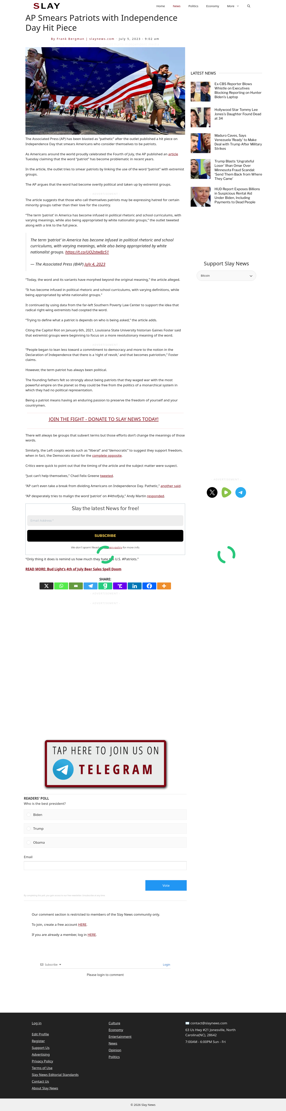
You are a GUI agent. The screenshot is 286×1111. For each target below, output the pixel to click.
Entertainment (120, 1036)
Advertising (41, 1054)
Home (161, 6)
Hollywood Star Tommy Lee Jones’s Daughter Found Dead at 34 (237, 114)
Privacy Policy (42, 1061)
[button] (248, 6)
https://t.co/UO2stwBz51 (87, 252)
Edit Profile (40, 1034)
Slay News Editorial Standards (55, 1074)
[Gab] (105, 585)
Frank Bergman (71, 39)
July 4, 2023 (95, 264)
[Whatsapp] (61, 585)
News (177, 6)
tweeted (106, 475)
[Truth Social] (120, 585)
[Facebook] (149, 585)
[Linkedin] (135, 585)
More (235, 6)
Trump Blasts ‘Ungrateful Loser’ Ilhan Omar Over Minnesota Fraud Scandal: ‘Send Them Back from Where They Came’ (238, 170)
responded (155, 496)
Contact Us (40, 1081)
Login (166, 964)
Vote (166, 885)
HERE (82, 924)
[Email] (76, 585)
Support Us (40, 1047)
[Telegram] (91, 585)
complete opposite (107, 455)
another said (170, 486)
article (173, 154)
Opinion (115, 1050)
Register (38, 1041)
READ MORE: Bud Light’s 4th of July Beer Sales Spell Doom (73, 569)
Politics (193, 6)
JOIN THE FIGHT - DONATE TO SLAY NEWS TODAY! (103, 419)
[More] (164, 585)
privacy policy (113, 547)
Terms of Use (42, 1068)
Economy (212, 6)
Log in (37, 1023)
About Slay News (45, 1088)
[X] (46, 585)
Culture (114, 1023)
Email (28, 857)
